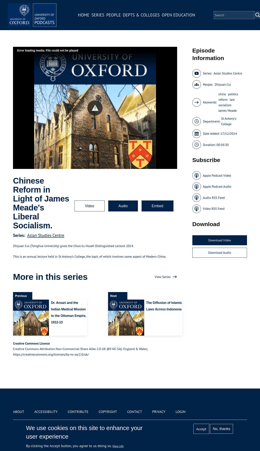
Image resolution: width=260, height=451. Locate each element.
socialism (225, 105)
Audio (123, 206)
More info (118, 446)
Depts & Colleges (141, 15)
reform (223, 99)
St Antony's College (228, 121)
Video (89, 206)
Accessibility (45, 411)
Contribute (78, 411)
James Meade (228, 110)
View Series (163, 277)
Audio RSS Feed (214, 198)
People (113, 15)
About (18, 411)
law (232, 99)
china (222, 94)
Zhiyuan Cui (223, 84)
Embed (157, 206)
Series (97, 15)
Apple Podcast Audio (217, 186)
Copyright (108, 411)
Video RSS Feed (214, 209)
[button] (95, 108)
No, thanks (221, 429)
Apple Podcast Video (217, 175)
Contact (134, 411)
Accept (201, 429)
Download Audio (219, 253)
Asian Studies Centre (45, 235)
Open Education (178, 15)
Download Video (219, 240)
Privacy (158, 411)
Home (83, 15)
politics (233, 94)
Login (180, 411)
